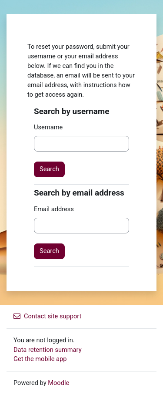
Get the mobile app (40, 359)
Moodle (58, 383)
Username (48, 127)
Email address (54, 209)
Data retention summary (47, 350)
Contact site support (47, 316)
